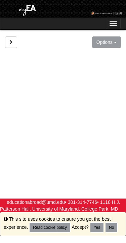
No (111, 227)
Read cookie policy (50, 227)
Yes (97, 227)
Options (106, 42)
